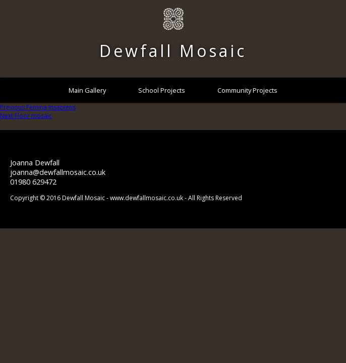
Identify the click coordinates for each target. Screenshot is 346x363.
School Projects (161, 90)
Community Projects (247, 90)
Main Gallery (87, 90)
